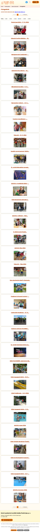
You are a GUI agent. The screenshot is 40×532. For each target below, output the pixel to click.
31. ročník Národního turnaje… (20, 167)
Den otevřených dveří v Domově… (20, 280)
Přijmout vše (13, 530)
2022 (11, 18)
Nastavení (27, 530)
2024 (20, 18)
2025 (25, 18)
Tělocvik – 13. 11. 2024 (20, 135)
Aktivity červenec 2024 (20, 490)
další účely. (26, 525)
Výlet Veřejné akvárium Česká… (20, 441)
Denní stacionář (15, 6)
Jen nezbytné (20, 530)
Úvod (2, 6)
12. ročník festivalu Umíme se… (20, 345)
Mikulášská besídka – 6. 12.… (20, 87)
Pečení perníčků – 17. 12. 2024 (20, 22)
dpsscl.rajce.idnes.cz (20, 12)
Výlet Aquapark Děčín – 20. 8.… (20, 377)
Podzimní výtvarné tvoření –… (20, 296)
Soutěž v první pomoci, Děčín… (20, 151)
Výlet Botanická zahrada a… (20, 199)
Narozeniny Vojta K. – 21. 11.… (20, 103)
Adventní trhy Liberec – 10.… (20, 70)
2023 (15, 18)
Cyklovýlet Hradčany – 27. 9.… (20, 312)
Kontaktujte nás (7, 520)
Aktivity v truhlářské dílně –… (20, 183)
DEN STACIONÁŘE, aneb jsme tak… (20, 361)
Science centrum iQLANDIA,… (20, 328)
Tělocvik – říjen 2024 (20, 264)
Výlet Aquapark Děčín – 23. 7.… (20, 474)
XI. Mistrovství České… (20, 232)
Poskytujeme (7, 6)
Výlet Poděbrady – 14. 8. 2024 (20, 393)
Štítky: (2, 18)
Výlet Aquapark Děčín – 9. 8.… (20, 409)
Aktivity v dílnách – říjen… (20, 215)
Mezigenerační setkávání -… (20, 54)
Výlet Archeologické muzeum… (20, 457)
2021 (6, 18)
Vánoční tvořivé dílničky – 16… (20, 38)
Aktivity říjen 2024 (20, 248)
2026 (29, 18)
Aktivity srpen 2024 (20, 425)
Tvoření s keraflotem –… (20, 119)
